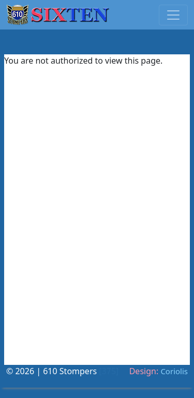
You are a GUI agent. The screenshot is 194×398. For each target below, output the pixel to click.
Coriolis (174, 371)
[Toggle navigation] (173, 15)
